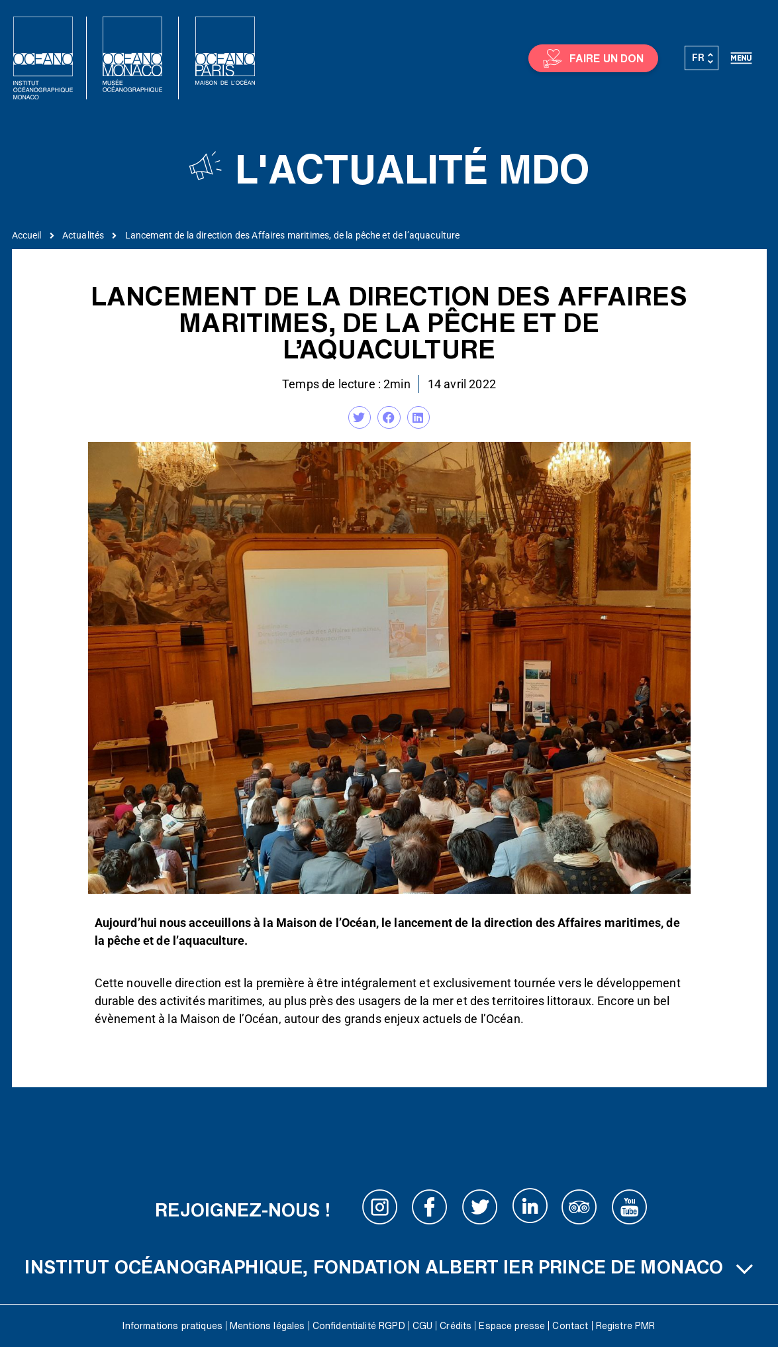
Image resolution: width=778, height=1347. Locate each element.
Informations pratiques (172, 1325)
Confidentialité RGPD (359, 1325)
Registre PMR (626, 1325)
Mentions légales (267, 1325)
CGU (422, 1325)
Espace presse (512, 1325)
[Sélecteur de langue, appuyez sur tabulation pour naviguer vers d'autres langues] (701, 58)
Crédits (455, 1325)
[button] (359, 417)
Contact (570, 1325)
